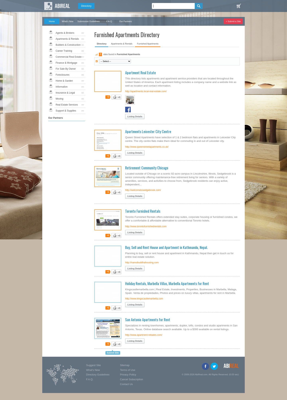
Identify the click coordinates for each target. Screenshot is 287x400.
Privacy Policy (128, 374)
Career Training (64, 50)
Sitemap (125, 365)
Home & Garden (64, 80)
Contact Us (126, 384)
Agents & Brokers (65, 33)
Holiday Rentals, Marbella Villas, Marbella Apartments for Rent (167, 283)
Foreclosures (62, 74)
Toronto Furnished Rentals (142, 211)
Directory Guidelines (97, 374)
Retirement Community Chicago (146, 167)
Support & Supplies (66, 110)
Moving (59, 98)
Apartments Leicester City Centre (148, 131)
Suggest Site (93, 365)
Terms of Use (127, 369)
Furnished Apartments (147, 43)
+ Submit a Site (233, 21)
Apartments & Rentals (67, 39)
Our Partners (125, 21)
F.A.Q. (109, 21)
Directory (86, 5)
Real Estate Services (67, 104)
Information (62, 86)
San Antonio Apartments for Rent (147, 319)
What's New (67, 21)
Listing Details (134, 116)
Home (52, 21)
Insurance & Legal (65, 92)
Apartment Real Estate (140, 72)
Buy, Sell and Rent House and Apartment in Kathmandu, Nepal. (166, 247)
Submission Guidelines (88, 21)
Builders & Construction (68, 44)
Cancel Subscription (131, 379)
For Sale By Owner (66, 68)
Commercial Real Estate (68, 56)
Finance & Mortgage (66, 62)
